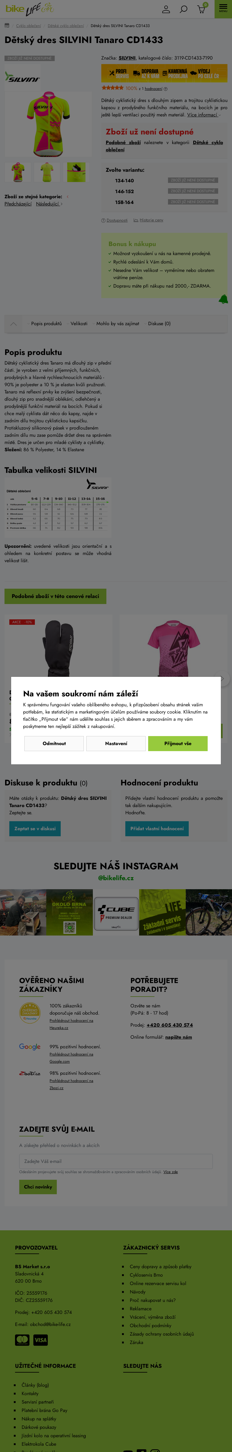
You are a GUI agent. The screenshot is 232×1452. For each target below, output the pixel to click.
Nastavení (116, 743)
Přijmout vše (177, 743)
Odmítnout (54, 743)
